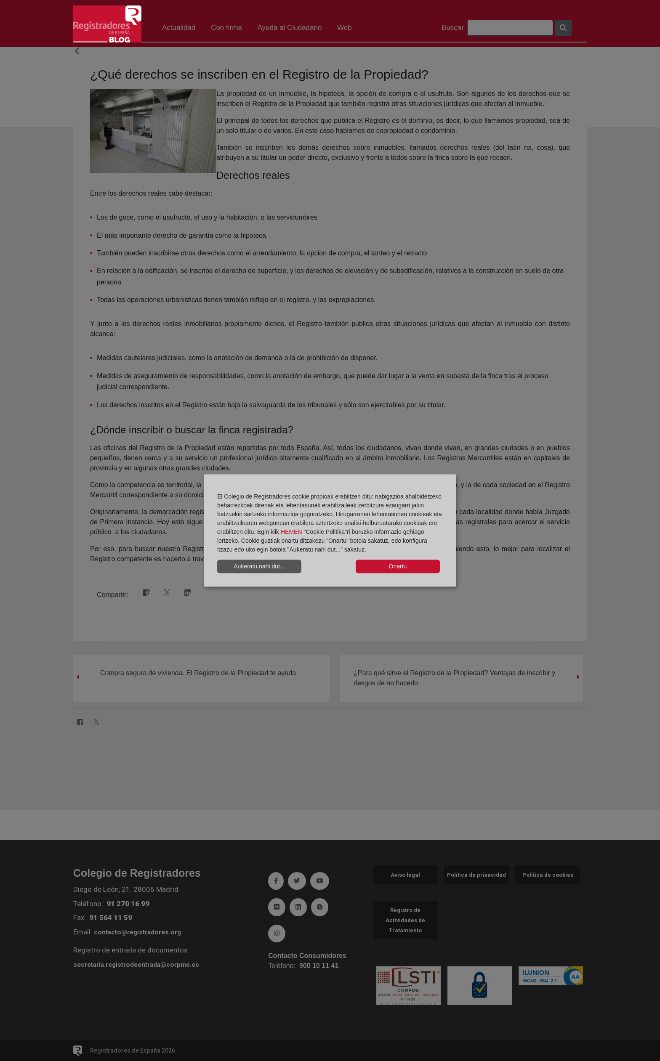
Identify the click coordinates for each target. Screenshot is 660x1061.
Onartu (398, 566)
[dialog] (330, 531)
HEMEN (291, 531)
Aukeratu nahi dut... (259, 566)
